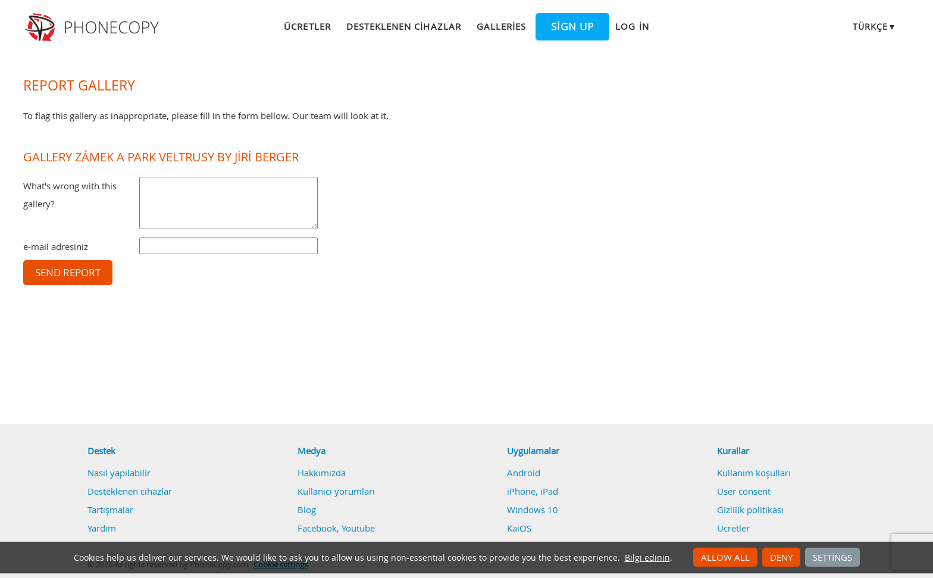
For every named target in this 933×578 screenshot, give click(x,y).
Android (523, 473)
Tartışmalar (110, 509)
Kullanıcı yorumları (336, 491)
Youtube (358, 528)
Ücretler (307, 26)
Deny (781, 557)
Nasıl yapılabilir (119, 473)
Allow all (725, 557)
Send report (68, 272)
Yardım (101, 528)
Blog (307, 509)
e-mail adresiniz (55, 246)
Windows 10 (532, 509)
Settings (832, 557)
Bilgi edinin (647, 557)
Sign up (572, 26)
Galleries (501, 26)
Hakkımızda (322, 473)
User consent (744, 491)
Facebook (317, 528)
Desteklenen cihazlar (403, 26)
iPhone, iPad (532, 491)
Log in (632, 26)
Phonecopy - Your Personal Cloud (93, 27)
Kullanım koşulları (754, 473)
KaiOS (519, 528)
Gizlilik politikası (750, 509)
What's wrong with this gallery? (70, 195)
